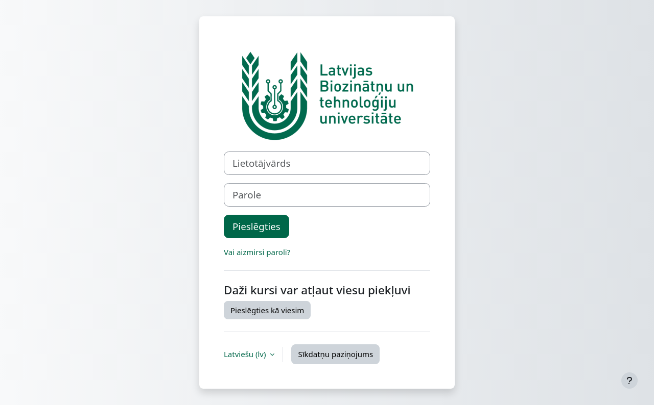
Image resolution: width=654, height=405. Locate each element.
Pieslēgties (256, 226)
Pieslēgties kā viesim (267, 310)
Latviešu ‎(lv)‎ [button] (246, 354)
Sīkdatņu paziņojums (335, 354)
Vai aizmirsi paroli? (257, 252)
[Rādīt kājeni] (629, 380)
